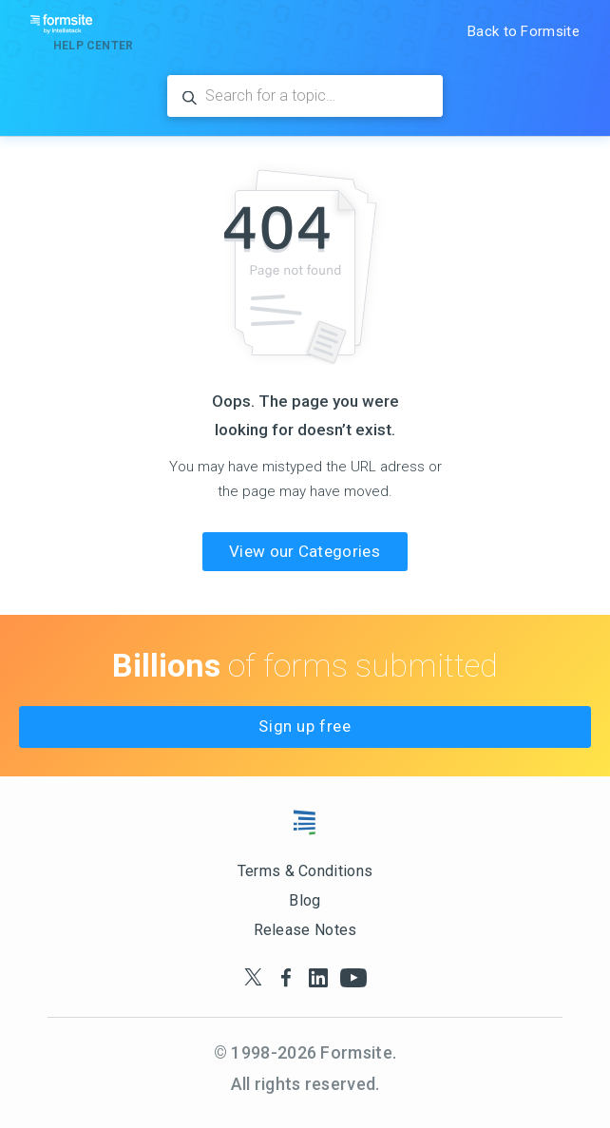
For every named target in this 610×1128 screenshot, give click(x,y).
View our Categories (304, 551)
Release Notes (305, 930)
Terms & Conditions (305, 871)
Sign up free (304, 726)
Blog (304, 900)
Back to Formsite (523, 31)
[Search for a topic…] (305, 96)
